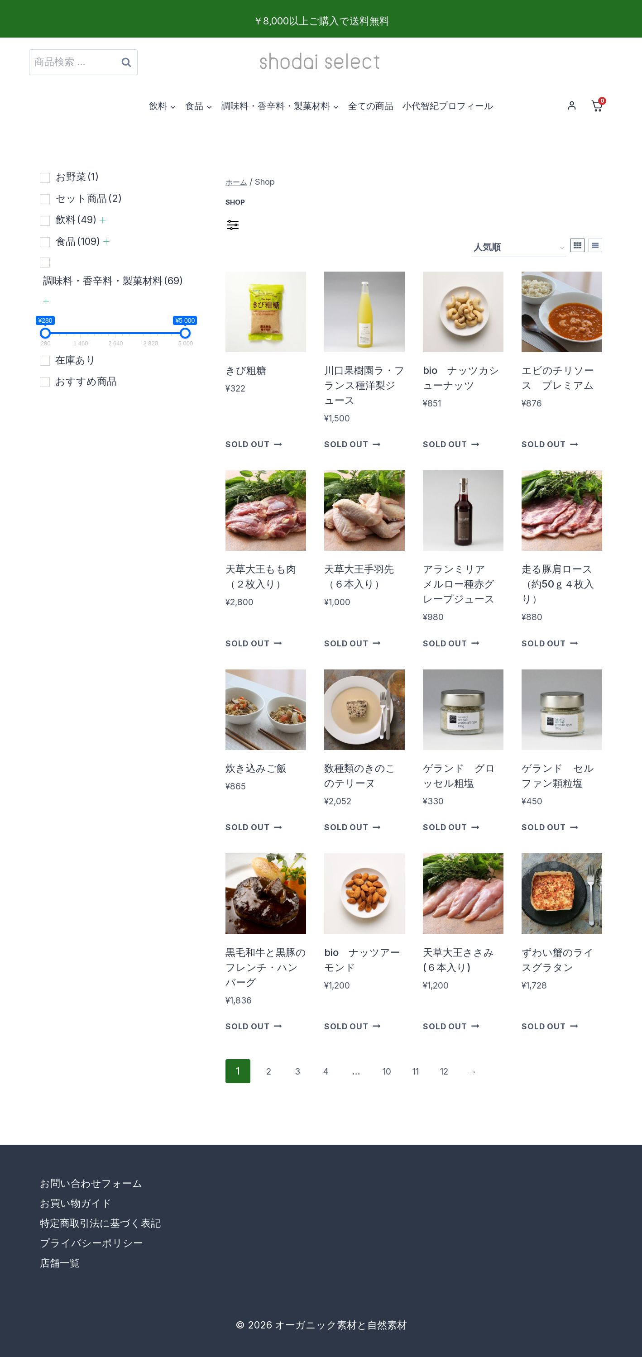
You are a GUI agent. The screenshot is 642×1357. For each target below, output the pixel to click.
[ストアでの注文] (518, 248)
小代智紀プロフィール (447, 105)
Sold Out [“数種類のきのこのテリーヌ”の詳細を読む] (352, 827)
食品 (78, 241)
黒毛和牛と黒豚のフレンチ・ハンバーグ (265, 967)
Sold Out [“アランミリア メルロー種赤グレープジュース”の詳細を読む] (451, 643)
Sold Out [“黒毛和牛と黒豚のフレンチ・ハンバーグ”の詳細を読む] (253, 1026)
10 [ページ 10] (401, 1071)
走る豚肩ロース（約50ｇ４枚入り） (558, 584)
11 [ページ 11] (433, 1071)
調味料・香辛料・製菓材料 (113, 281)
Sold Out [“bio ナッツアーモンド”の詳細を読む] (352, 1026)
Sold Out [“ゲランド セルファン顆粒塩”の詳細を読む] (550, 827)
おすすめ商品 (86, 381)
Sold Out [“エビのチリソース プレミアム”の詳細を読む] (550, 444)
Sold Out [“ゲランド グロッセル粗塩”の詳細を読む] (451, 827)
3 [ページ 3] (303, 1071)
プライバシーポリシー (91, 1243)
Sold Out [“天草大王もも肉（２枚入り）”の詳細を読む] (253, 643)
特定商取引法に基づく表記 (100, 1223)
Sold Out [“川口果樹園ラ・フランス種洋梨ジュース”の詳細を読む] (352, 444)
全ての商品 (370, 105)
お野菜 (77, 176)
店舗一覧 (60, 1263)
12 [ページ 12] (466, 1071)
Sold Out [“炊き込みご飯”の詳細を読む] (253, 827)
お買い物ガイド (76, 1203)
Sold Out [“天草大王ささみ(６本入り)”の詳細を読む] (451, 1026)
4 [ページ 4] (335, 1071)
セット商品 (89, 198)
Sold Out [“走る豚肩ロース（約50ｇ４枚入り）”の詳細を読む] (550, 643)
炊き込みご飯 (256, 768)
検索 (126, 64)
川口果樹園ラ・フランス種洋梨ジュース (364, 385)
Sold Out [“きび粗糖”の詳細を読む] (253, 444)
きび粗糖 (245, 370)
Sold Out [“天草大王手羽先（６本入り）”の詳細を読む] (352, 643)
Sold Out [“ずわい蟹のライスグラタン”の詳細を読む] (550, 1026)
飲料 (76, 219)
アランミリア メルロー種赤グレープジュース (459, 584)
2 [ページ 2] (270, 1071)
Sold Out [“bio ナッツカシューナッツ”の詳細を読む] (451, 444)
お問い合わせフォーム (91, 1183)
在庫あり (75, 360)
